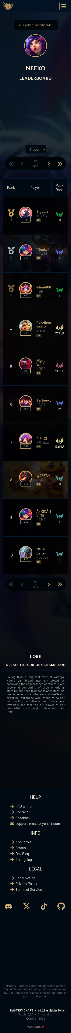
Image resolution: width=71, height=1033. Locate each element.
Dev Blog (22, 853)
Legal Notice (25, 878)
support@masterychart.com (38, 823)
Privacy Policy (26, 883)
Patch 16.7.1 (25, 1014)
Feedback (23, 818)
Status (21, 848)
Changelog (24, 859)
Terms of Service (29, 889)
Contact (22, 812)
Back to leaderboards (35, 25)
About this (23, 842)
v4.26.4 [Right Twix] (52, 1010)
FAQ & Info (24, 806)
